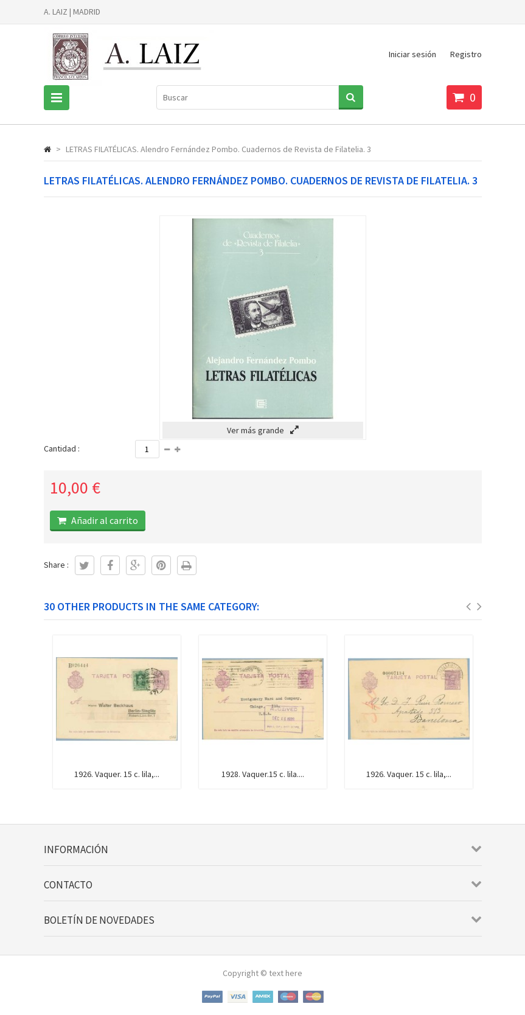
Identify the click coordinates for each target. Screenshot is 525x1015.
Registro (466, 54)
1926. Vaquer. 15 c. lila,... (116, 774)
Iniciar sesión (412, 54)
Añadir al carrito (103, 520)
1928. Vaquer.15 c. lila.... (262, 774)
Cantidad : (62, 448)
